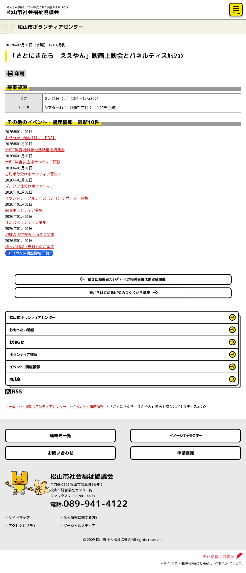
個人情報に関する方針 (81, 517)
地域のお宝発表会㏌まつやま (29, 234)
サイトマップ (19, 517)
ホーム (10, 406)
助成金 (15, 379)
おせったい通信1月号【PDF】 (30, 137)
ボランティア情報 (23, 354)
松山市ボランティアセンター (32, 317)
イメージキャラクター (185, 435)
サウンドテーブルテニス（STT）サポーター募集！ (48, 198)
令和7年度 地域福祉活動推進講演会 (35, 149)
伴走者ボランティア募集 (25, 222)
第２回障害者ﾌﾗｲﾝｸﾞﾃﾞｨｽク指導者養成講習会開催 (126, 279)
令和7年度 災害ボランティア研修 (33, 161)
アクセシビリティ (22, 525)
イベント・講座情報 (24, 366)
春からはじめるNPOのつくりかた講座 (119, 292)
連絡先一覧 (60, 435)
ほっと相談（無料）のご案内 (29, 246)
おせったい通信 (22, 329)
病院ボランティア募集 (24, 210)
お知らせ (16, 342)
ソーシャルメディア (79, 525)
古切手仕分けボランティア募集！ (33, 173)
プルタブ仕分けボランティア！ (31, 186)
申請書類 (185, 453)
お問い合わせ (60, 453)
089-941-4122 (89, 503)
